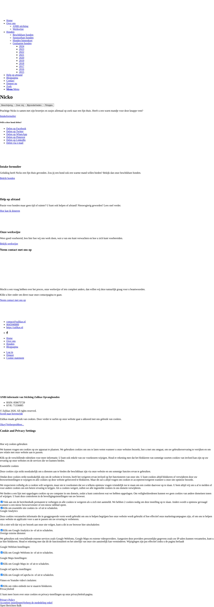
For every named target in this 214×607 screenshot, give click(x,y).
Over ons (11, 341)
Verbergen (11, 424)
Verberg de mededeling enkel (38, 602)
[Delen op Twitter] (14, 131)
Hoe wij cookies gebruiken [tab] (13, 444)
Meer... (20, 424)
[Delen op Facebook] (16, 128)
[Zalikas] (24, 15)
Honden (10, 344)
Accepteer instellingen (11, 602)
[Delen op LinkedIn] (16, 140)
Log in (9, 352)
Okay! (3, 424)
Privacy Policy (7, 599)
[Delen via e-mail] (14, 143)
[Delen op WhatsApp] (16, 134)
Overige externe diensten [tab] (12, 533)
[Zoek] (9, 86)
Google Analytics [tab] (9, 511)
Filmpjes (49, 105)
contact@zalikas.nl (16, 321)
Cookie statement (15, 358)
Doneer (10, 355)
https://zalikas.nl (14, 327)
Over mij (20, 105)
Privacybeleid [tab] (7, 589)
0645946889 (12, 324)
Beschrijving (7, 105)
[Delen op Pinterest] (15, 137)
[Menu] (12, 89)
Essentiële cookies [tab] (9, 466)
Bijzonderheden (34, 105)
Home (9, 338)
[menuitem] (110, 20)
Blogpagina (12, 346)
